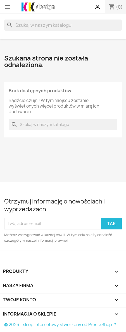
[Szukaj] (63, 25)
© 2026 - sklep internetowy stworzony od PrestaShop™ (60, 325)
